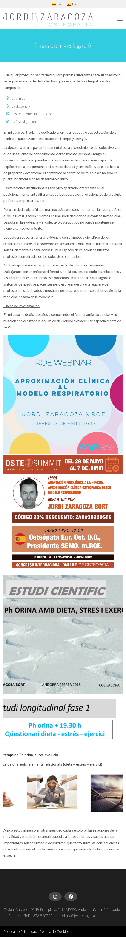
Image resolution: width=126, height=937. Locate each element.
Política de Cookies (54, 931)
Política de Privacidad (20, 931)
